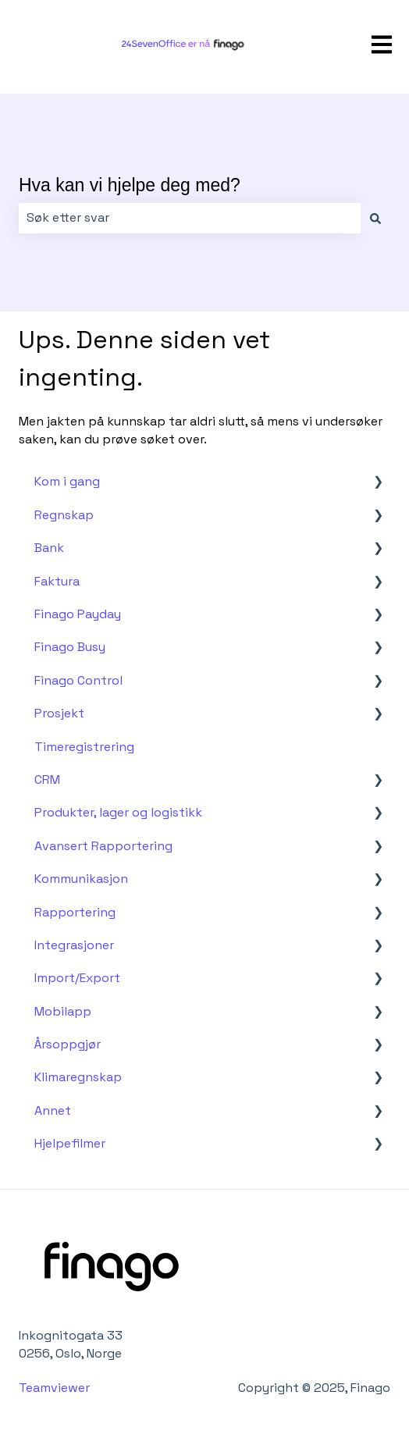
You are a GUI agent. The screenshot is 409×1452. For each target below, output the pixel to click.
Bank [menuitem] (49, 547)
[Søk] (375, 218)
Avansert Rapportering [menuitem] (103, 846)
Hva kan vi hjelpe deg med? (129, 185)
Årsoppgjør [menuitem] (67, 1044)
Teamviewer (56, 1387)
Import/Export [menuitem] (77, 978)
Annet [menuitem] (52, 1110)
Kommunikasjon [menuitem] (81, 878)
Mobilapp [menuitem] (62, 1011)
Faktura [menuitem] (57, 581)
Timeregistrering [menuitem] (84, 746)
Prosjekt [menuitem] (59, 713)
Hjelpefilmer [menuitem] (69, 1143)
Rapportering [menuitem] (75, 912)
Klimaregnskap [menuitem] (78, 1077)
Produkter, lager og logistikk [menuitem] (118, 812)
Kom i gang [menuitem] (67, 481)
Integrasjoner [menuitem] (74, 945)
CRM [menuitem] (47, 779)
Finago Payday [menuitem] (77, 614)
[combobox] (190, 218)
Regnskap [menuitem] (64, 515)
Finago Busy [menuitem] (69, 647)
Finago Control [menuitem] (78, 680)
